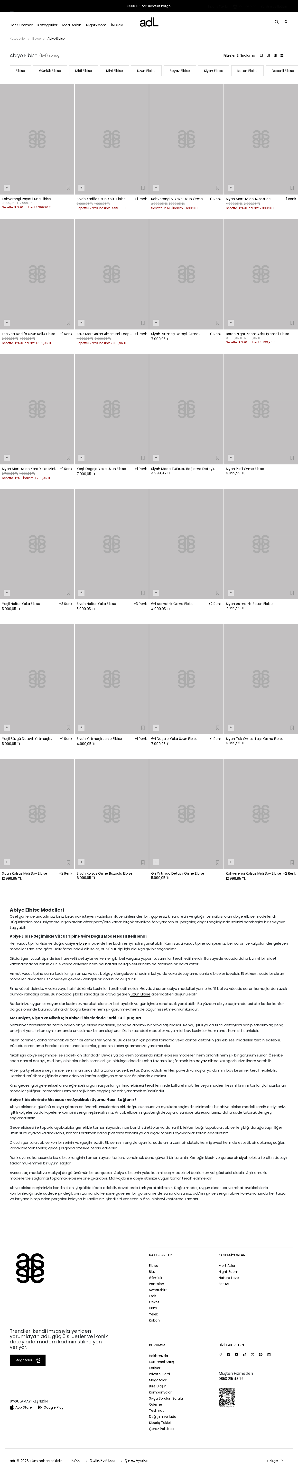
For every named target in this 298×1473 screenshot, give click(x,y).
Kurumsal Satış (161, 1361)
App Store (21, 1407)
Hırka (153, 1308)
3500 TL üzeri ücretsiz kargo (149, 6)
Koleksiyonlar (232, 1254)
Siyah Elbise (213, 70)
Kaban (154, 1320)
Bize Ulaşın (158, 1386)
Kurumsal (158, 1345)
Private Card (159, 1374)
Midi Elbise (83, 70)
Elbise (36, 38)
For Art (224, 1283)
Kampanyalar (160, 1392)
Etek (152, 1296)
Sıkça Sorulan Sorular (166, 1398)
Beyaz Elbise (180, 70)
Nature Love (229, 1277)
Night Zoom (228, 1271)
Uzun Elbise (146, 70)
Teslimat (156, 1410)
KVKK (76, 1460)
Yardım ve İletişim (274, 6)
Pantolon (156, 1283)
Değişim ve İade (162, 1416)
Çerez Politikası (161, 1428)
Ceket (154, 1302)
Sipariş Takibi (217, 6)
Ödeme (155, 1404)
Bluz (152, 1271)
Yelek (153, 1314)
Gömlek (155, 1277)
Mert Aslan (227, 1265)
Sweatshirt (158, 1289)
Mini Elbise (114, 70)
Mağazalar (247, 6)
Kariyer (154, 1368)
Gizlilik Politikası (102, 1460)
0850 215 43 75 (231, 1378)
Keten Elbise (247, 70)
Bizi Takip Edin (231, 1345)
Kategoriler (18, 38)
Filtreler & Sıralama (239, 55)
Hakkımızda (158, 1355)
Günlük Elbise (50, 70)
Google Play (51, 1407)
